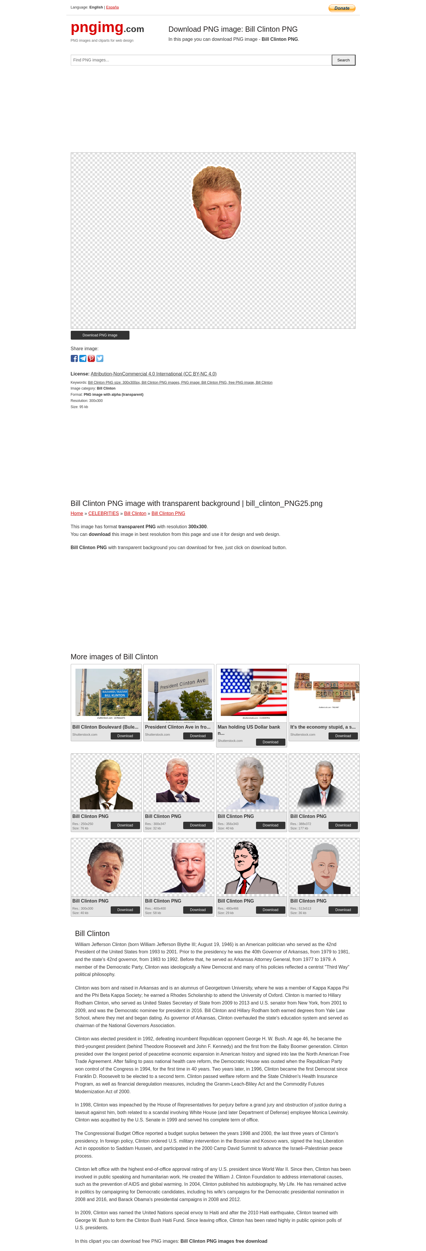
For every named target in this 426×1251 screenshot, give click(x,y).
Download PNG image (99, 335)
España (112, 7)
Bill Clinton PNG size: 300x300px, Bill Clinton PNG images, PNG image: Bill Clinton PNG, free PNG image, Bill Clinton (180, 382)
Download (125, 736)
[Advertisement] (213, 111)
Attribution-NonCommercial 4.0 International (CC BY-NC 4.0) (154, 373)
